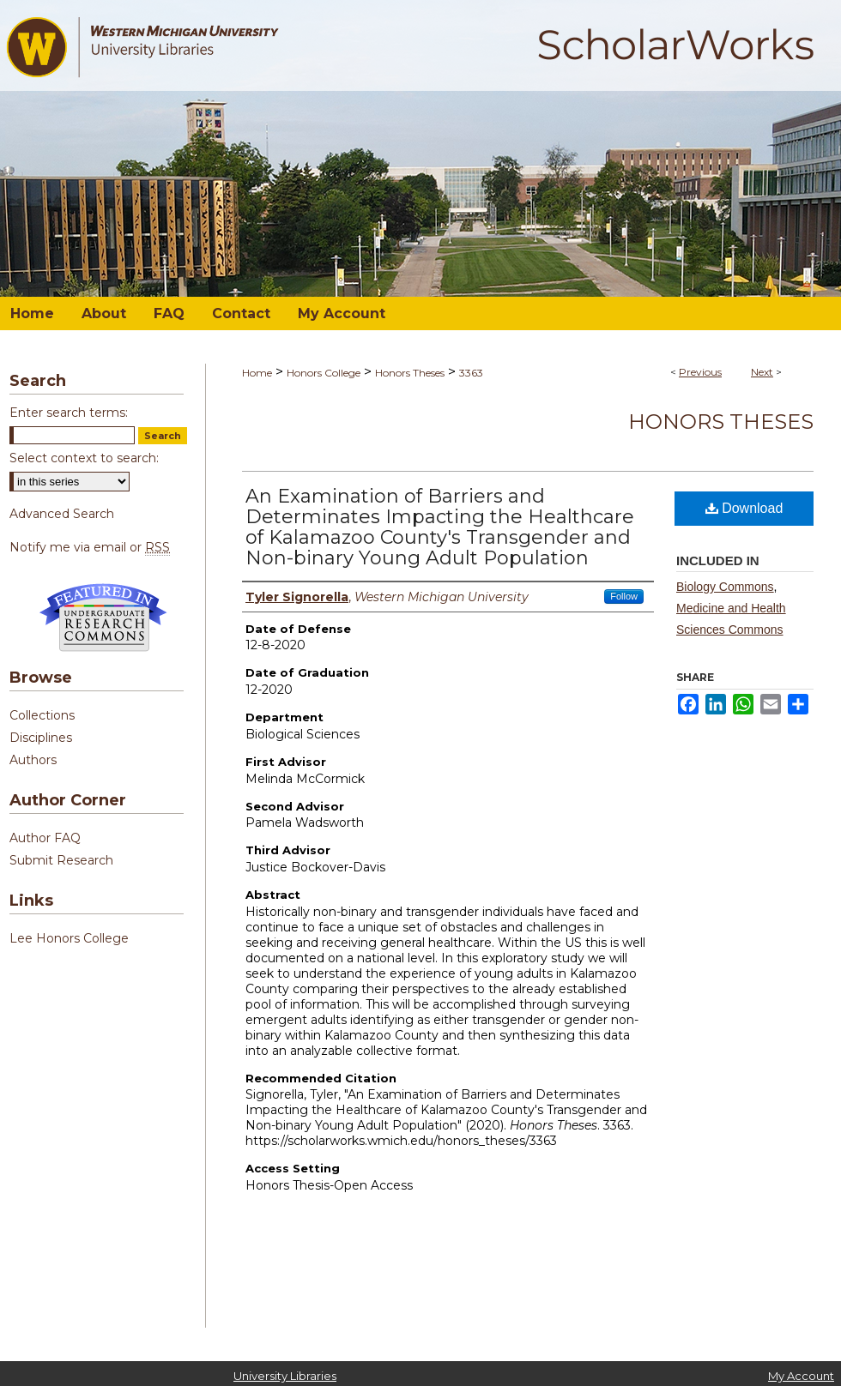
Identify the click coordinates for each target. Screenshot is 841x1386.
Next (762, 371)
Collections (42, 715)
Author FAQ (45, 838)
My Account (801, 1376)
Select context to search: (84, 458)
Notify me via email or (89, 547)
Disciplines (40, 737)
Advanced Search (61, 513)
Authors (33, 760)
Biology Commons (725, 587)
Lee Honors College (69, 938)
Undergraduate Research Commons (103, 617)
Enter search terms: (68, 412)
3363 (471, 372)
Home (257, 372)
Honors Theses (410, 372)
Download (744, 508)
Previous (700, 371)
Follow (624, 596)
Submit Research (61, 860)
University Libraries (284, 1376)
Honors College (323, 372)
